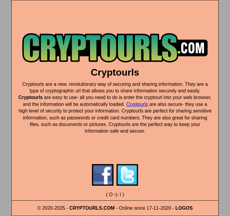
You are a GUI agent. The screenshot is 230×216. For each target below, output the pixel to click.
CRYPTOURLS (85, 208)
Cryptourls (137, 104)
